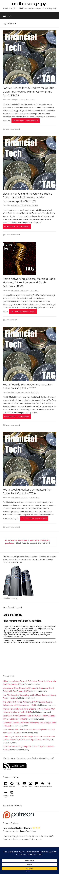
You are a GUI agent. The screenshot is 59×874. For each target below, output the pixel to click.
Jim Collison (30, 100)
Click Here (18, 765)
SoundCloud (6, 796)
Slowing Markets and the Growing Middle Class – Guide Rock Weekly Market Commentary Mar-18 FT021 (27, 197)
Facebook (12, 786)
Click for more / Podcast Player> (25, 121)
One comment (11, 320)
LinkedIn (5, 786)
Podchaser (43, 786)
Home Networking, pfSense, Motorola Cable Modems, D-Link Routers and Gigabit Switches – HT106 (29, 282)
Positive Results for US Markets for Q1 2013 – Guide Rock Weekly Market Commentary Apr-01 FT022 (29, 91)
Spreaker (49, 786)
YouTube (24, 786)
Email (30, 786)
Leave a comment (13, 129)
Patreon (36, 786)
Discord (12, 795)
